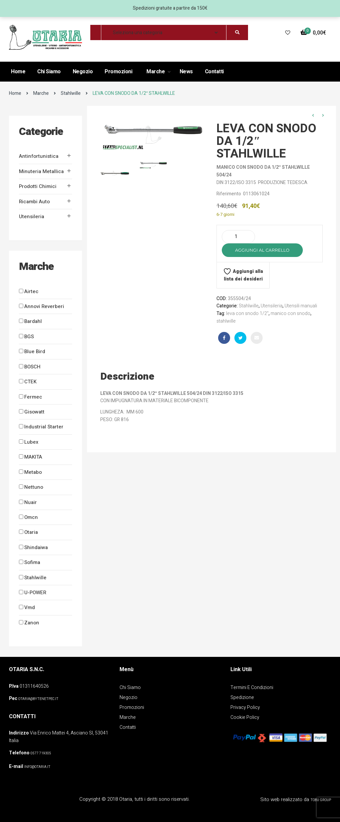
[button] (313, 33)
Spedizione (242, 697)
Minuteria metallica (41, 171)
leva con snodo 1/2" (247, 313)
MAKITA (33, 457)
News (186, 72)
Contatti (214, 72)
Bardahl (33, 321)
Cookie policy (244, 717)
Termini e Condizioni (251, 687)
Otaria (31, 532)
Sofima (32, 562)
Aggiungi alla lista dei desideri (243, 275)
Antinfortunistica (38, 156)
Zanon (31, 622)
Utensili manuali (301, 305)
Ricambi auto (34, 201)
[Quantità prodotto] (238, 236)
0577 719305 (41, 753)
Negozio (83, 72)
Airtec (31, 291)
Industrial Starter (43, 426)
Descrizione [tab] (127, 376)
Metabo (33, 472)
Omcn (31, 517)
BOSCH (32, 366)
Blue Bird (34, 351)
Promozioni (118, 72)
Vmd (29, 607)
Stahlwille (71, 93)
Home (18, 72)
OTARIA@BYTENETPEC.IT (38, 699)
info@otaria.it (37, 767)
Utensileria (31, 216)
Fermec (33, 397)
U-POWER (35, 592)
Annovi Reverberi (44, 306)
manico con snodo (290, 313)
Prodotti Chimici (37, 186)
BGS (29, 336)
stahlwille (226, 321)
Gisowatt (34, 411)
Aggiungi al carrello (262, 250)
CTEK (30, 381)
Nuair (30, 502)
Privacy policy (245, 707)
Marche (156, 72)
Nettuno (33, 487)
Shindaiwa (36, 547)
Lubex (31, 442)
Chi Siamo (49, 72)
